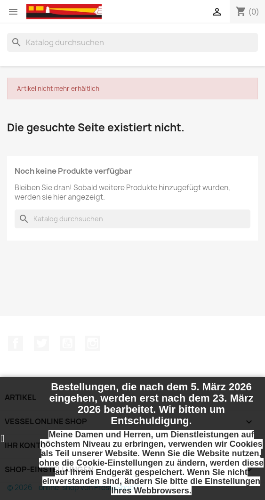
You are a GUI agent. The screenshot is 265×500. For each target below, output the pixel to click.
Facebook (15, 343)
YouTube (67, 343)
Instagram (92, 343)
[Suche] (132, 42)
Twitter (41, 343)
